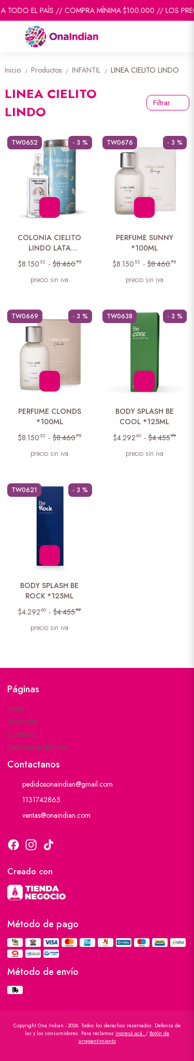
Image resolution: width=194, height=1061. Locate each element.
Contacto (21, 734)
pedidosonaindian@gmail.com (60, 784)
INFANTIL (91, 70)
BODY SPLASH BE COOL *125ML (144, 416)
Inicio (18, 70)
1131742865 (34, 799)
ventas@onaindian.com (49, 815)
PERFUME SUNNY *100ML (144, 242)
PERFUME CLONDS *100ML (49, 416)
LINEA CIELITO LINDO (145, 70)
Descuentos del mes (37, 747)
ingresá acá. (130, 1033)
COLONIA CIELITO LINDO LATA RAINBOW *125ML (49, 243)
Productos (51, 70)
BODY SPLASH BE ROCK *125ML (49, 590)
